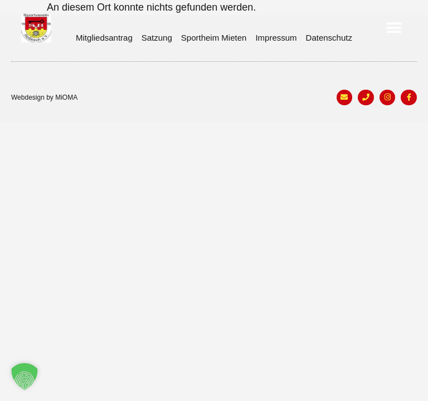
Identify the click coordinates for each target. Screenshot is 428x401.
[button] (394, 28)
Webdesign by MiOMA (44, 97)
